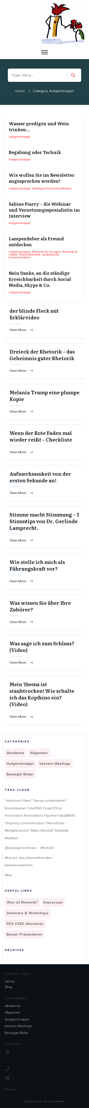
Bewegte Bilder (20, 774)
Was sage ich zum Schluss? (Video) (44, 653)
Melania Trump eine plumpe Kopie (44, 402)
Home (9, 981)
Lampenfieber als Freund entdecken (44, 247)
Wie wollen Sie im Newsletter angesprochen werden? (44, 180)
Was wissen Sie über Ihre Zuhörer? (44, 612)
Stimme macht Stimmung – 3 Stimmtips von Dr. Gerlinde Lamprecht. (44, 527)
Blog (8, 987)
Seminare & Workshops (28, 913)
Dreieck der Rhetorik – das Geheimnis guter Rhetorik (44, 361)
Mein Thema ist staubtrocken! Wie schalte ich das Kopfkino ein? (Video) (44, 700)
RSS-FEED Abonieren (25, 924)
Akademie (15, 753)
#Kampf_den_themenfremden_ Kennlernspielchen (29, 861)
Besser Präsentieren (24, 934)
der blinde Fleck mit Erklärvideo (44, 320)
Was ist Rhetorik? (22, 902)
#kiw (8, 875)
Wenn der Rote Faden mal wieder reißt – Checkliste (44, 442)
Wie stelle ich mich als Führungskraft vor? (44, 571)
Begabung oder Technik (44, 155)
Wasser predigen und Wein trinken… (44, 129)
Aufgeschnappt (20, 763)
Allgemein (39, 753)
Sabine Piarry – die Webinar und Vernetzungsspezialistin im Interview (44, 212)
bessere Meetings (55, 763)
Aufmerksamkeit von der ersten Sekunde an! (44, 483)
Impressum (53, 902)
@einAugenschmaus (21, 848)
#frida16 (46, 848)
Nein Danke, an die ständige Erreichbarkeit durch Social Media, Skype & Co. (44, 282)
